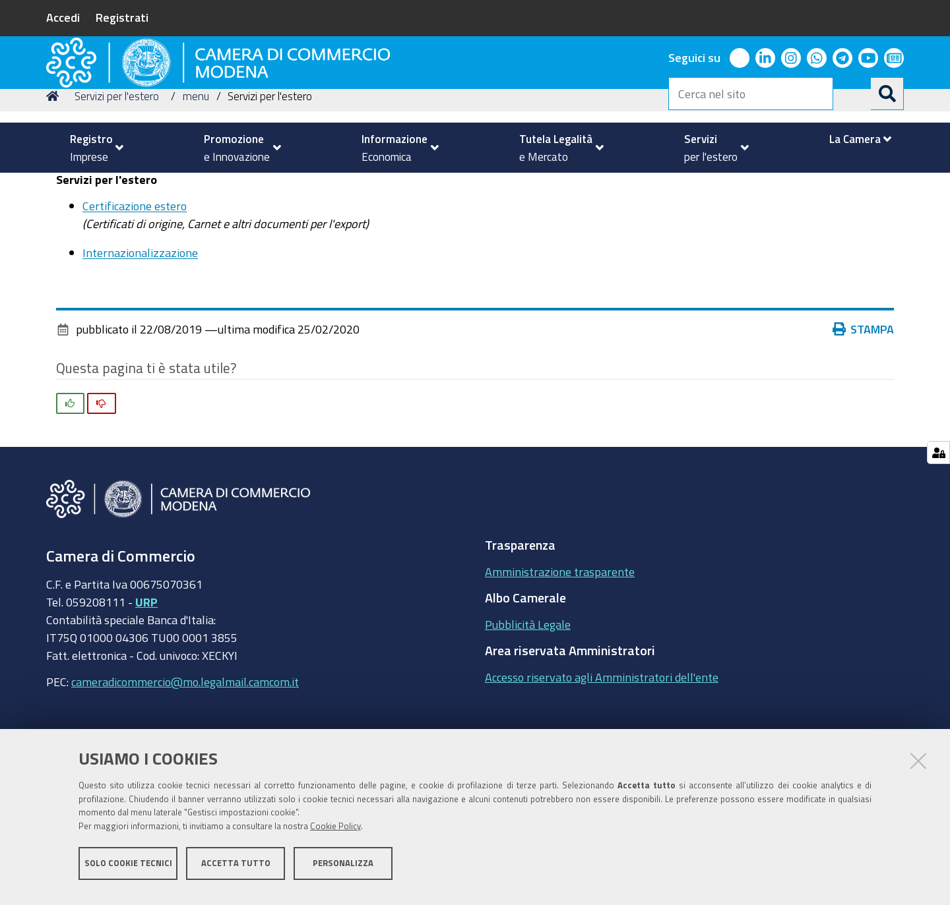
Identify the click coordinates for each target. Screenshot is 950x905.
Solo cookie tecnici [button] (128, 870)
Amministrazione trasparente (560, 662)
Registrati (122, 17)
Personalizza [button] (343, 870)
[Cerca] (887, 93)
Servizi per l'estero (117, 186)
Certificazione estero (134, 297)
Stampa (864, 420)
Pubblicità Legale (528, 715)
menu (196, 186)
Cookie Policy (335, 834)
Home (54, 186)
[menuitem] (91, 148)
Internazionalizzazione (140, 343)
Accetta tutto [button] (235, 870)
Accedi (63, 17)
